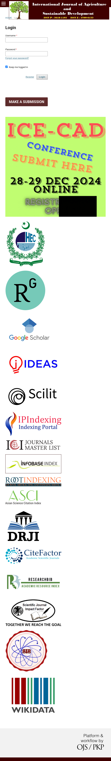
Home (8, 17)
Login (42, 77)
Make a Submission (26, 102)
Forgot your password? (17, 58)
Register (30, 77)
